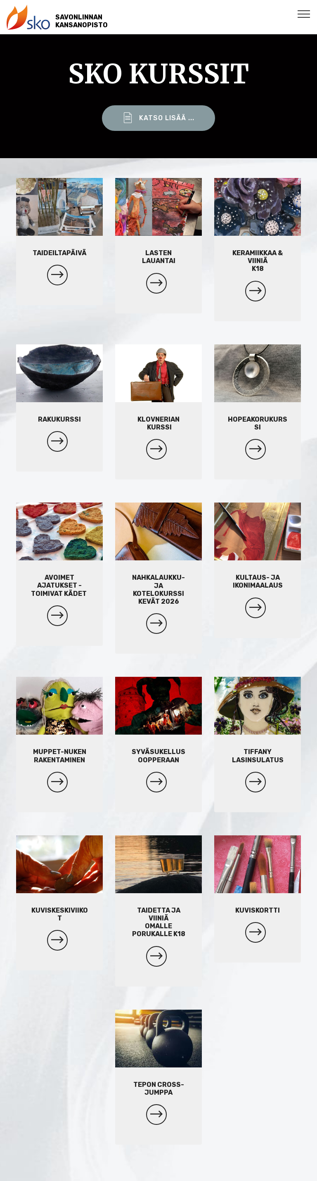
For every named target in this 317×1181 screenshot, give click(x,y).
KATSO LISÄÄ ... (158, 118)
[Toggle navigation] (304, 13)
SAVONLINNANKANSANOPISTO (81, 21)
